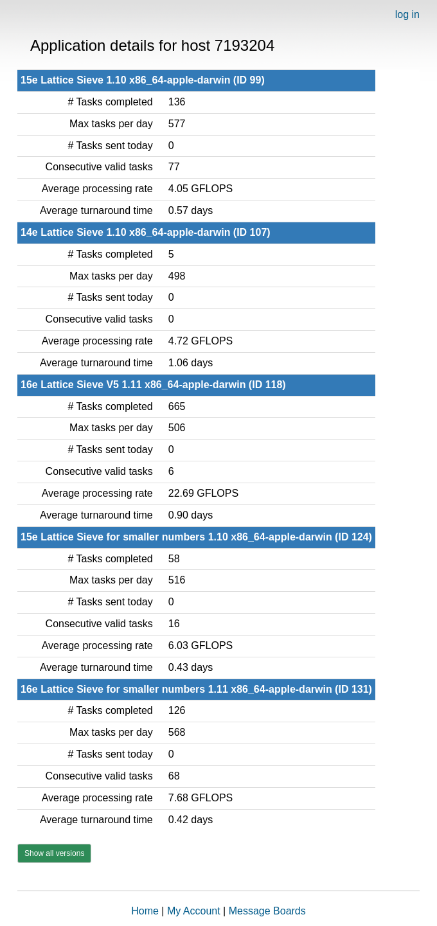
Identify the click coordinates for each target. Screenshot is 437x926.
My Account (193, 910)
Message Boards (267, 910)
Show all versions (54, 853)
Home (145, 910)
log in (407, 14)
